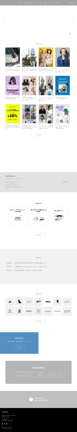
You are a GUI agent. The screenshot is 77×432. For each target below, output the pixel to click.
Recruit (57, 2)
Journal (20, 2)
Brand (45, 2)
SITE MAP (13, 415)
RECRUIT (8, 415)
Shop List (51, 2)
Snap (31, 2)
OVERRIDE (4, 420)
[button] (3, 20)
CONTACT (4, 415)
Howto (36, 2)
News (41, 2)
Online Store (71, 2)
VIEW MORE (38, 134)
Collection (26, 2)
